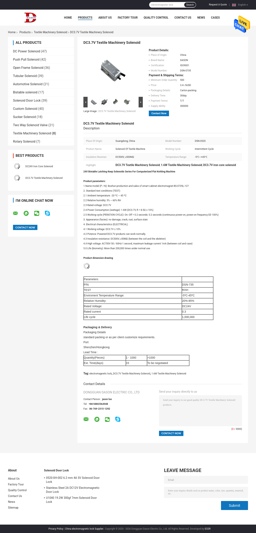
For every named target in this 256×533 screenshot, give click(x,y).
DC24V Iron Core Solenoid (39, 166)
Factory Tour (128, 17)
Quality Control (156, 17)
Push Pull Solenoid (26, 59)
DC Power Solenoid (26, 51)
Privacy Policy (55, 528)
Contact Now (158, 113)
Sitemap (13, 507)
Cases (215, 17)
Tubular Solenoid (25, 76)
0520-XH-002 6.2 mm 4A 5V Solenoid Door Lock (73, 479)
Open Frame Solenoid (28, 68)
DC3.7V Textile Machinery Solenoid (44, 178)
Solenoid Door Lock (27, 100)
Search (190, 4)
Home (68, 17)
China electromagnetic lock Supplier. (84, 528)
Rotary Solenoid (24, 141)
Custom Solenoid (25, 109)
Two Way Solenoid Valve (30, 125)
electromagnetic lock (100, 373)
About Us (105, 17)
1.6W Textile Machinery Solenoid (169, 373)
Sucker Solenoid (24, 117)
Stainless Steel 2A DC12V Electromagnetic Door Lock (72, 489)
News (201, 17)
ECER (208, 528)
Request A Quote (218, 4)
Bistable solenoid (25, 92)
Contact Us (182, 17)
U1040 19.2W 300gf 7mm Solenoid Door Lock (71, 499)
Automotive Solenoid (28, 84)
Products (85, 17)
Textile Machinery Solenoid (50, 32)
